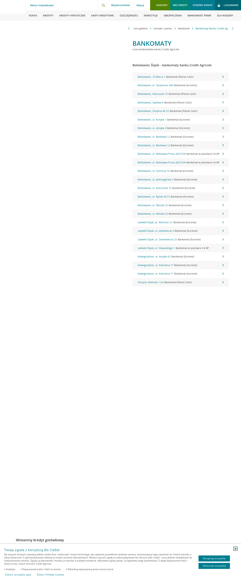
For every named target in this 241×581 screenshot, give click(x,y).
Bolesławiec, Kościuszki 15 (181, 94)
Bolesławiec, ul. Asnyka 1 (181, 119)
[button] (235, 548)
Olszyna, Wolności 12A (181, 282)
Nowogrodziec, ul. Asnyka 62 (181, 256)
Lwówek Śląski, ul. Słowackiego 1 (181, 248)
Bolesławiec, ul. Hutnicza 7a (181, 171)
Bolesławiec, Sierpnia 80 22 (181, 111)
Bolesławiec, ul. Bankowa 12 (181, 136)
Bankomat (179, 28)
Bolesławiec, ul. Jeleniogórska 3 (181, 179)
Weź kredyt (180, 5)
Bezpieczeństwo (120, 5)
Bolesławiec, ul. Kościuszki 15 (181, 188)
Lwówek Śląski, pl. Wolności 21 (181, 222)
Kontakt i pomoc (158, 28)
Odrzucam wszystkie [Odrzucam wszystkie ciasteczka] (214, 566)
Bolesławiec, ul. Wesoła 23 (181, 205)
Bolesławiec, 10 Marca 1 (181, 77)
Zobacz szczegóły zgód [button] (18, 574)
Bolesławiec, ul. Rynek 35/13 (181, 196)
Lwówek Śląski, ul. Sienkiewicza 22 (181, 239)
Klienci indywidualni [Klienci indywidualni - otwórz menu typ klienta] (42, 5)
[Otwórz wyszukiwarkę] (103, 5)
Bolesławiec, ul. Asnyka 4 (181, 128)
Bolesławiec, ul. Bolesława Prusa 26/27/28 (181, 154)
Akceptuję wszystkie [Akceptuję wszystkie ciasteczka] (214, 558)
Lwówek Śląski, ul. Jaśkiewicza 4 (181, 231)
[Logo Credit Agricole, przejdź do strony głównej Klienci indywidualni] (13, 10)
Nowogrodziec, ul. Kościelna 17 (181, 265)
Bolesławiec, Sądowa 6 (181, 102)
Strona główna (135, 28)
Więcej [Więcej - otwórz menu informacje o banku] (140, 5)
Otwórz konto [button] (202, 5)
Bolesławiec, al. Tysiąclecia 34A (181, 85)
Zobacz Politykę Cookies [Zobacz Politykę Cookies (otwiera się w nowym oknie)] (50, 574)
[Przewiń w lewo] (129, 28)
